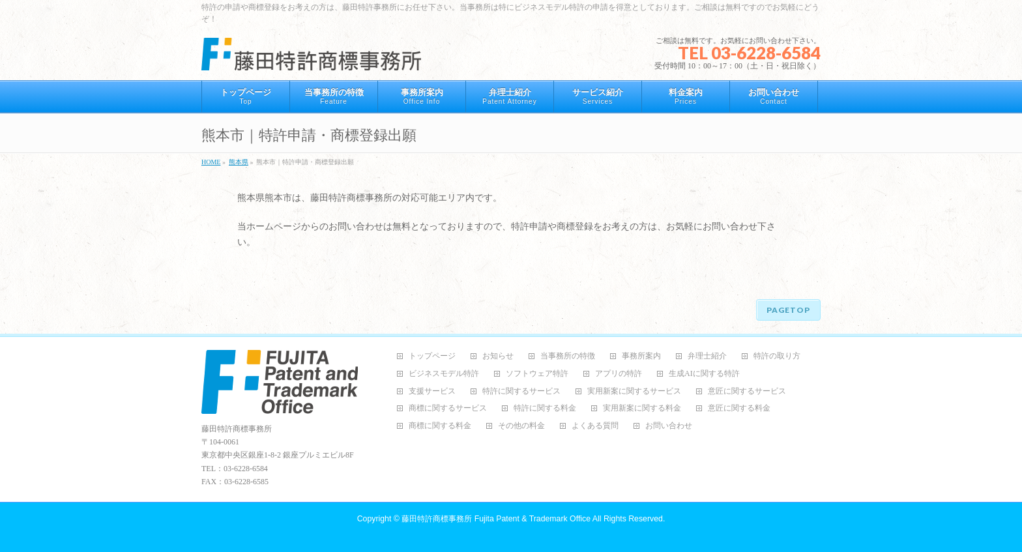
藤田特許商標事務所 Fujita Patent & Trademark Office (496, 518)
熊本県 (238, 162)
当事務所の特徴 (567, 356)
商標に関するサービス (448, 408)
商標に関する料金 (440, 426)
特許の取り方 (776, 356)
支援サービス (432, 391)
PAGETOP (788, 310)
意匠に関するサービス (747, 391)
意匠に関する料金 (739, 408)
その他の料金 (521, 426)
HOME (210, 162)
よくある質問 (595, 426)
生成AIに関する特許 (704, 374)
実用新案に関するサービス (634, 391)
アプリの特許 (618, 374)
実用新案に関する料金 (642, 408)
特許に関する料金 (545, 408)
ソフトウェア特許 (537, 374)
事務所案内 (641, 356)
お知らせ (498, 356)
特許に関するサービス (521, 391)
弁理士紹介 (707, 356)
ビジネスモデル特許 (444, 374)
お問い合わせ (668, 426)
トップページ (432, 356)
